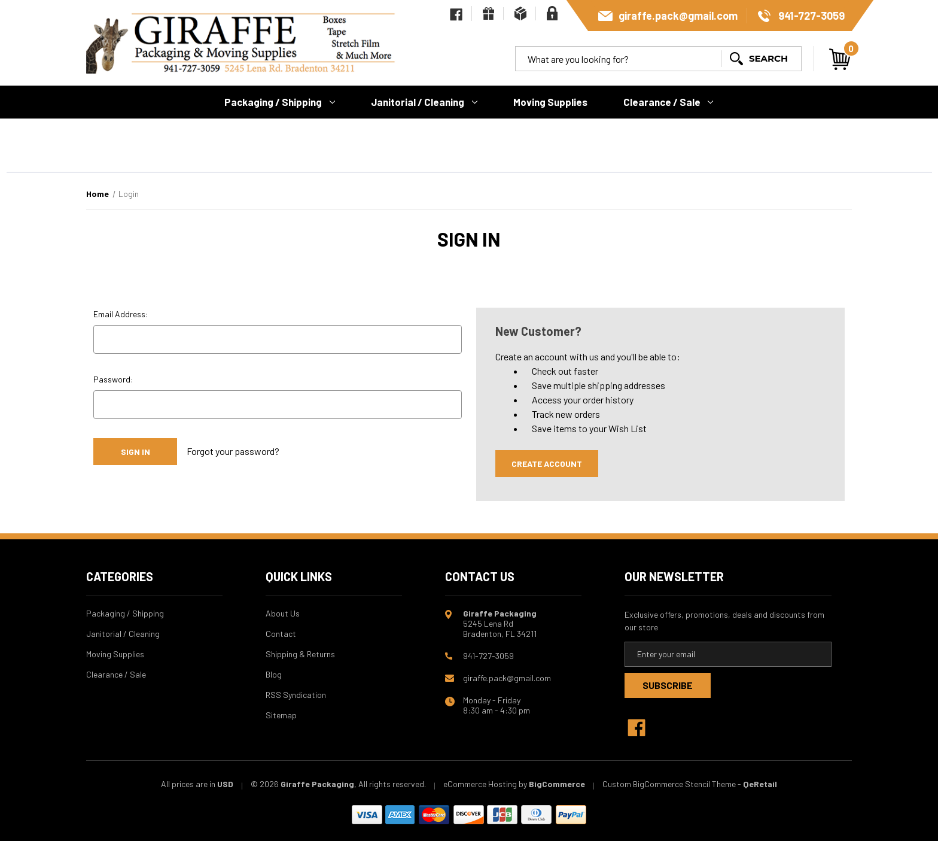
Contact (281, 634)
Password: (113, 379)
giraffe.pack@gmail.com (678, 15)
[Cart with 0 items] (840, 59)
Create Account (546, 464)
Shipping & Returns (300, 654)
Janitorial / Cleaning (424, 102)
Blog (274, 674)
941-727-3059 (811, 15)
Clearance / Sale (668, 102)
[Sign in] (552, 13)
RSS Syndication (296, 695)
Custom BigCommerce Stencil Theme (669, 784)
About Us (283, 613)
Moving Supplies (550, 102)
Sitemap (281, 715)
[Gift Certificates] (488, 13)
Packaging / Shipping (279, 102)
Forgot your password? (233, 451)
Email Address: (120, 314)
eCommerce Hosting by (485, 784)
